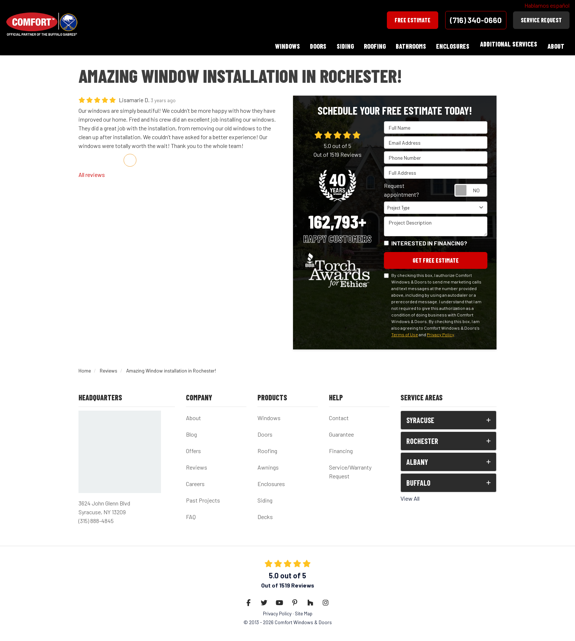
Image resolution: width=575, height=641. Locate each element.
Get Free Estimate (436, 256)
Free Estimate (413, 19)
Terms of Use (404, 330)
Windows (269, 414)
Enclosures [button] (451, 44)
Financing (341, 447)
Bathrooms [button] (408, 44)
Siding (264, 496)
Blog (191, 430)
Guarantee (341, 430)
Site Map (303, 610)
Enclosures (271, 480)
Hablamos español (546, 5)
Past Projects (203, 496)
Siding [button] (340, 44)
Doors (264, 430)
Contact (339, 414)
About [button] (555, 44)
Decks (265, 513)
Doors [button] (312, 44)
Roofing (267, 447)
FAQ (191, 513)
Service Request (541, 19)
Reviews (196, 463)
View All (410, 495)
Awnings (268, 463)
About (193, 414)
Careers (195, 480)
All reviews (91, 170)
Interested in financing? (429, 239)
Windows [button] (280, 44)
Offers (193, 447)
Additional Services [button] (507, 44)
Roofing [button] (371, 44)
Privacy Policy (440, 330)
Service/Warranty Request (350, 468)
